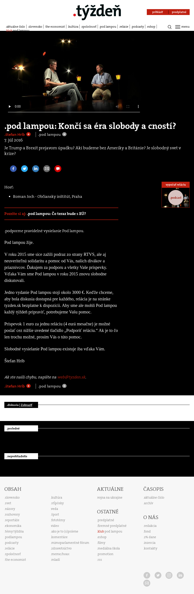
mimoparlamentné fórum (70, 543)
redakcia (150, 526)
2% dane (150, 537)
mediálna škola (109, 548)
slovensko (35, 26)
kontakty (150, 548)
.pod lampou (50, 134)
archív (148, 503)
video (55, 526)
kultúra (73, 26)
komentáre (59, 537)
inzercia (150, 543)
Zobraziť (26, 405)
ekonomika (13, 526)
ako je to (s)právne (64, 531)
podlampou (13, 537)
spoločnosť (89, 26)
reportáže (12, 520)
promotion (105, 554)
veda (54, 509)
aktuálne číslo (15, 26)
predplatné (106, 520)
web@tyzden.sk (71, 377)
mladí (55, 559)
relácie (124, 26)
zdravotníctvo (61, 548)
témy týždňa (14, 531)
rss (100, 559)
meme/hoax (60, 554)
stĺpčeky (57, 503)
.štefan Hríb (15, 134)
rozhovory (12, 514)
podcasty (138, 26)
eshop (151, 26)
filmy (101, 543)
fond (147, 531)
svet (8, 503)
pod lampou (108, 26)
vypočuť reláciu (176, 184)
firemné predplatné (112, 526)
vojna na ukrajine (109, 497)
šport (55, 514)
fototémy (58, 520)
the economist (55, 26)
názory (10, 509)
